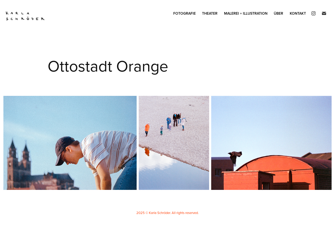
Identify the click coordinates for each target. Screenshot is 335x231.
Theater (209, 13)
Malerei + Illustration (245, 13)
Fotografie (184, 13)
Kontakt (298, 13)
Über (278, 13)
